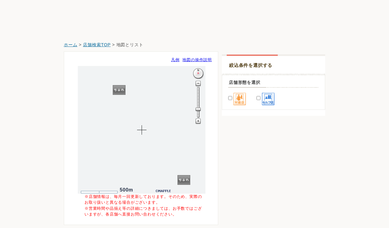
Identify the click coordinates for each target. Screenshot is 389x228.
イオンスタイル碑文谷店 (249, 173)
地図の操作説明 (197, 59)
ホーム (70, 44)
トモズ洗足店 (239, 190)
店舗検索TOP (97, 44)
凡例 (175, 59)
